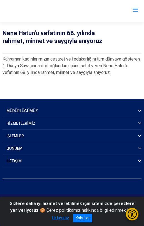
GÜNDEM (14, 148)
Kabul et (83, 218)
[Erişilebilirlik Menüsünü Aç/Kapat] (132, 214)
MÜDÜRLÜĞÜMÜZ (22, 111)
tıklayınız (60, 217)
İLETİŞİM (14, 161)
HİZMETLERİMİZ (20, 123)
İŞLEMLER (15, 136)
